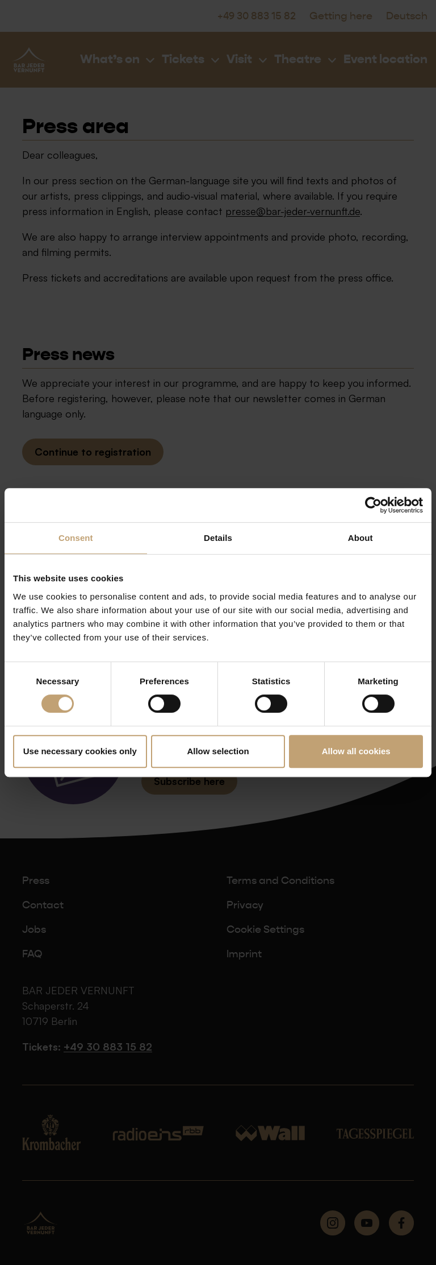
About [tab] (360, 538)
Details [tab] (218, 538)
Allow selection (218, 751)
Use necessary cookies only (80, 751)
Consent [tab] (75, 538)
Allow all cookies (356, 751)
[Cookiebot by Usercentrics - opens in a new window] (373, 505)
